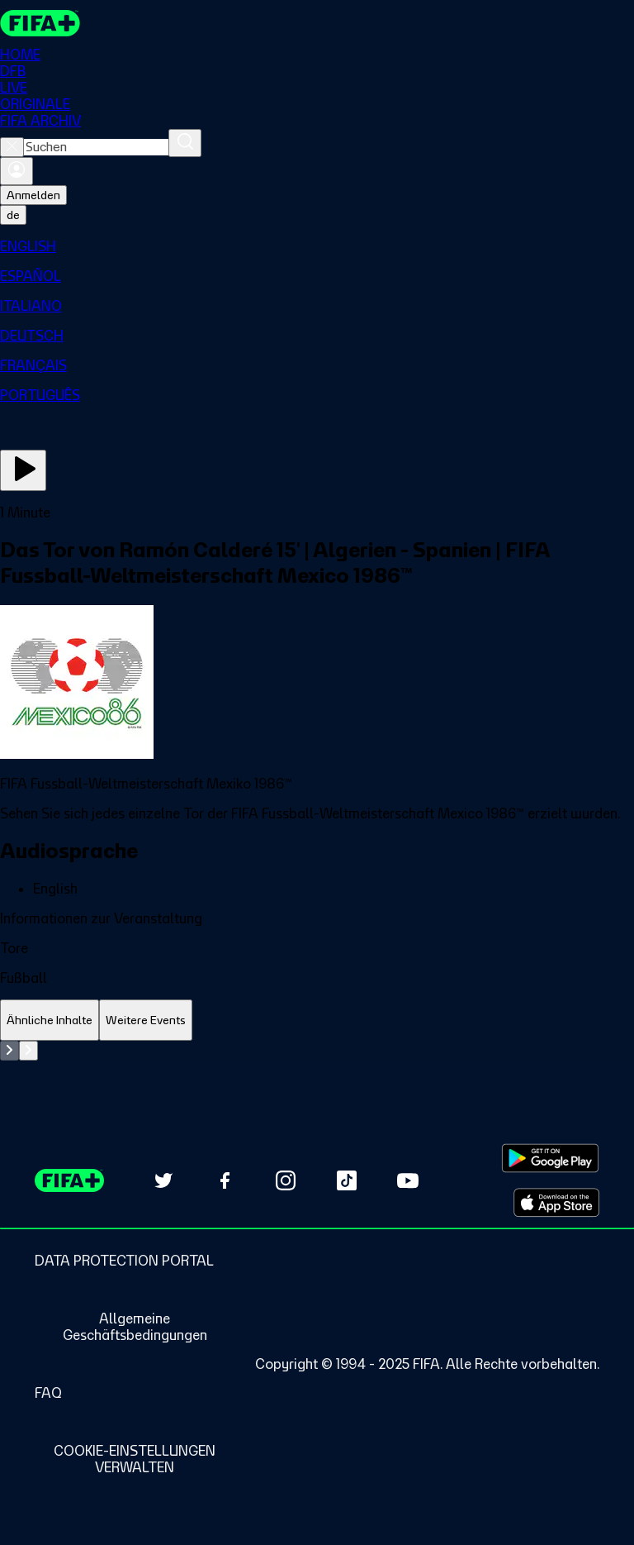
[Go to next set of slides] (28, 1051)
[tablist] (317, 1020)
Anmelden (33, 195)
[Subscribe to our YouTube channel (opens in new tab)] (408, 1180)
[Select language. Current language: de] (13, 215)
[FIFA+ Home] (40, 23)
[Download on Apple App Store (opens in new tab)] (556, 1203)
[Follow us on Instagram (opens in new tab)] (285, 1180)
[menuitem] (317, 246)
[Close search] (12, 147)
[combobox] (96, 147)
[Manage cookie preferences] (134, 1459)
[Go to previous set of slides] (9, 1051)
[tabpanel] (317, 1051)
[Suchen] (184, 143)
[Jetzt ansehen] (23, 470)
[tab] (49, 1020)
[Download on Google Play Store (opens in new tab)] (550, 1158)
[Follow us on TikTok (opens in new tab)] (347, 1180)
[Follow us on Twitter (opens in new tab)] (163, 1180)
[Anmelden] (16, 171)
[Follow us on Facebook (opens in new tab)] (224, 1180)
